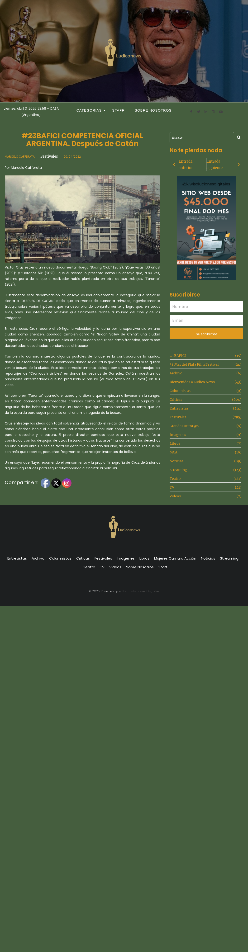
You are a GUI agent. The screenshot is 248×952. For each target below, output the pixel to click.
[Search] (202, 137)
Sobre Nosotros (153, 110)
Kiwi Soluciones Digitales (141, 591)
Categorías (90, 110)
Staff (118, 110)
